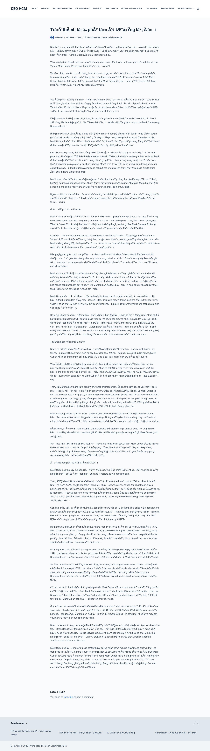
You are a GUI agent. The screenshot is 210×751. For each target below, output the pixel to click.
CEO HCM (19, 9)
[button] (193, 9)
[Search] (198, 9)
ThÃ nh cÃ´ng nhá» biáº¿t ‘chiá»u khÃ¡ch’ (80, 732)
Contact (97, 9)
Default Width (111, 9)
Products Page (186, 9)
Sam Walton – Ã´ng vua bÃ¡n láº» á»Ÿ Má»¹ (176, 732)
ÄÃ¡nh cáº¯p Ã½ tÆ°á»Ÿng (121, 732)
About (34, 9)
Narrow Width (167, 9)
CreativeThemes (59, 746)
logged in (68, 697)
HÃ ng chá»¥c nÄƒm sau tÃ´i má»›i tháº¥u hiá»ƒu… (31, 733)
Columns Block (82, 9)
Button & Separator (62, 9)
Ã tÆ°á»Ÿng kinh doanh (96, 38)
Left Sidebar (151, 9)
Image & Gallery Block (131, 9)
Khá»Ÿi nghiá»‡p (115, 38)
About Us (45, 9)
